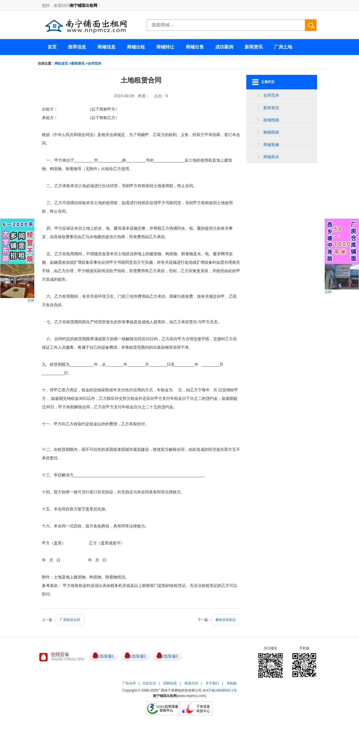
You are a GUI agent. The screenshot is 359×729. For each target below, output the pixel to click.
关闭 (30, 301)
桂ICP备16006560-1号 (220, 690)
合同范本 (94, 63)
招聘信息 (170, 683)
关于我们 (212, 683)
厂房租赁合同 (70, 620)
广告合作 (129, 683)
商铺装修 (271, 144)
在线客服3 (169, 656)
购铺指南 (271, 132)
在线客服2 (137, 656)
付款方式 (149, 683)
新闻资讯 (78, 63)
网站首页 (61, 63)
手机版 (231, 683)
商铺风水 (271, 157)
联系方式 (191, 683)
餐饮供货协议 (225, 620)
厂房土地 (283, 47)
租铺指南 (271, 120)
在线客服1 (105, 656)
